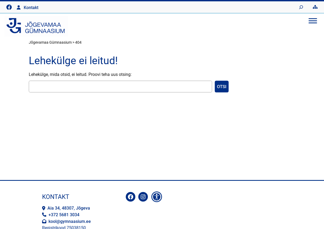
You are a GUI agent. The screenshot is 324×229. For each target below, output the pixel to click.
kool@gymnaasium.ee (69, 221)
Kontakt (31, 7)
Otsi (221, 86)
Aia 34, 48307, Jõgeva (68, 208)
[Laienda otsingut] (301, 7)
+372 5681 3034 (63, 214)
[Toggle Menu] (313, 20)
